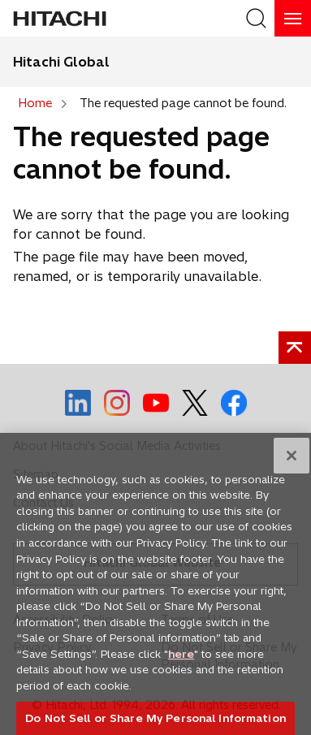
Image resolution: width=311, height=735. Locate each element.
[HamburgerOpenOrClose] (292, 18)
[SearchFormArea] (256, 18)
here (181, 659)
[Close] (291, 462)
